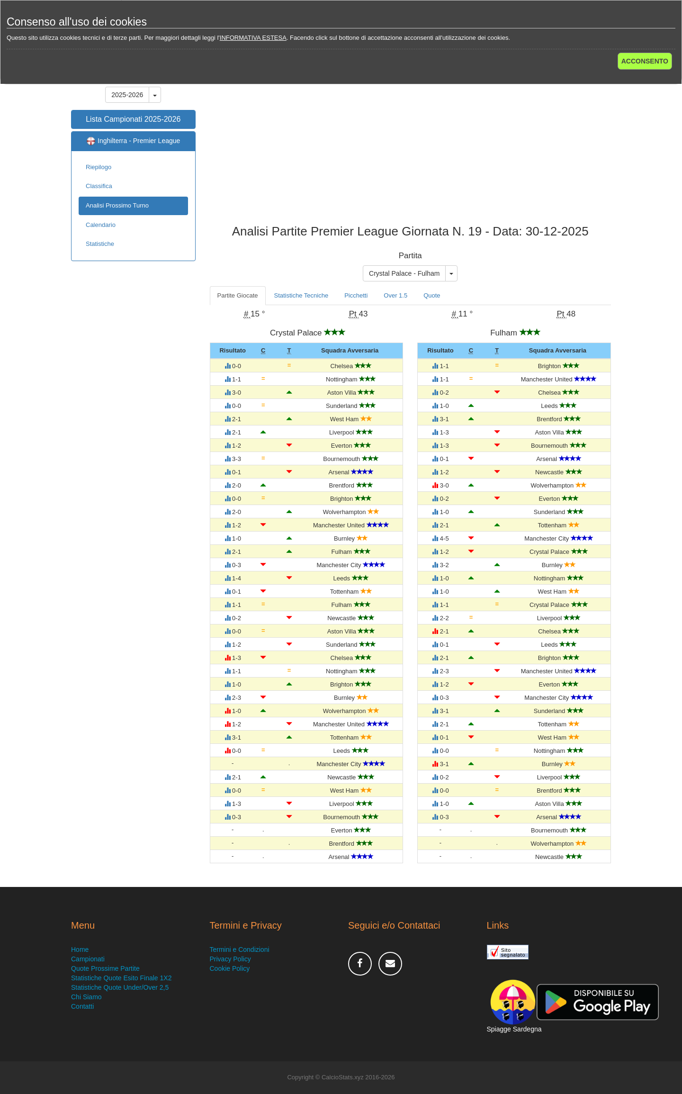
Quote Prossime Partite (105, 968)
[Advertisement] (410, 148)
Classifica (99, 186)
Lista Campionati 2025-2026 (133, 119)
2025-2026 (127, 95)
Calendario (101, 224)
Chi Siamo (86, 997)
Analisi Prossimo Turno (117, 205)
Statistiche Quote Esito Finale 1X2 (121, 978)
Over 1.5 (395, 295)
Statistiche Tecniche (301, 295)
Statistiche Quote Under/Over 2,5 (120, 987)
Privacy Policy (230, 959)
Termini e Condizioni (239, 949)
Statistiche (100, 243)
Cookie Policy (230, 968)
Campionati (88, 959)
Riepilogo (98, 167)
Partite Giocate (237, 295)
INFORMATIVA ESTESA (253, 37)
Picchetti (356, 295)
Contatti (82, 1006)
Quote (431, 295)
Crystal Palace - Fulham (404, 273)
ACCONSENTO (644, 61)
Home (80, 949)
